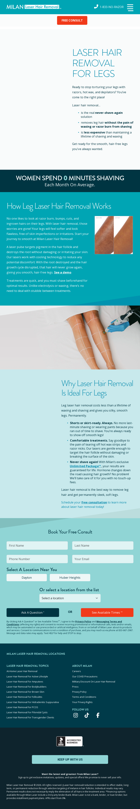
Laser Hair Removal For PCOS (22, 705)
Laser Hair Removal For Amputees (25, 680)
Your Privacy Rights (82, 700)
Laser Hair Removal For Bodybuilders (26, 685)
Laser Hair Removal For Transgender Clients (30, 715)
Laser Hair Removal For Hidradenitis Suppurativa (33, 700)
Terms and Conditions (84, 695)
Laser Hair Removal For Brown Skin (25, 690)
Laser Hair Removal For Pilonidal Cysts (27, 710)
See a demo (62, 272)
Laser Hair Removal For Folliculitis (24, 695)
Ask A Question (33, 612)
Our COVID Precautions (85, 676)
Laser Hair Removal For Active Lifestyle (27, 676)
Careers (76, 671)
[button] (129, 8)
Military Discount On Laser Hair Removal (93, 680)
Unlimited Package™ (85, 466)
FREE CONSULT (72, 20)
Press (75, 685)
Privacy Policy (83, 621)
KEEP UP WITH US (70, 757)
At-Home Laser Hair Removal (22, 671)
